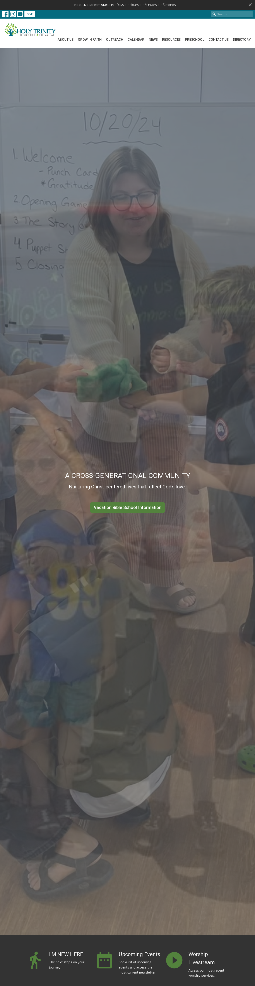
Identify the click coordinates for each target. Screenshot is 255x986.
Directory (242, 40)
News (153, 40)
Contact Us (219, 40)
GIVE (30, 14)
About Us (66, 40)
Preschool (194, 40)
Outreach (114, 40)
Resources (171, 40)
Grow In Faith (90, 40)
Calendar (136, 40)
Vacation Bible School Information (127, 507)
